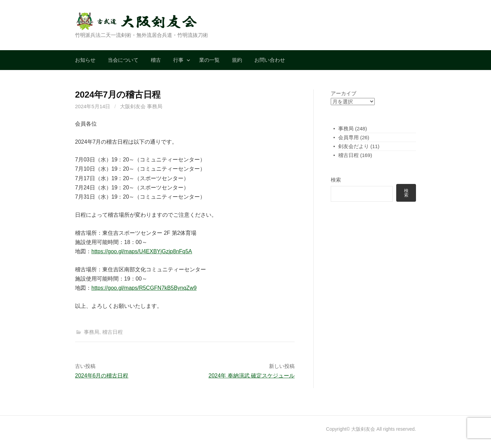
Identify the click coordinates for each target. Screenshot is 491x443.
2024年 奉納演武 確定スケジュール (252, 375)
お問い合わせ (269, 60)
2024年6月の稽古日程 (102, 375)
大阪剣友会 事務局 (141, 106)
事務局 (91, 332)
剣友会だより (353, 146)
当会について (123, 60)
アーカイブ (343, 93)
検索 (336, 180)
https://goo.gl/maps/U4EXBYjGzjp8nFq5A (141, 251)
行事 (178, 60)
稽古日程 (112, 332)
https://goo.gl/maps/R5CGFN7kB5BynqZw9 (144, 288)
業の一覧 (209, 60)
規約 (237, 60)
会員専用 (348, 137)
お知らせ (85, 60)
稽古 (156, 60)
